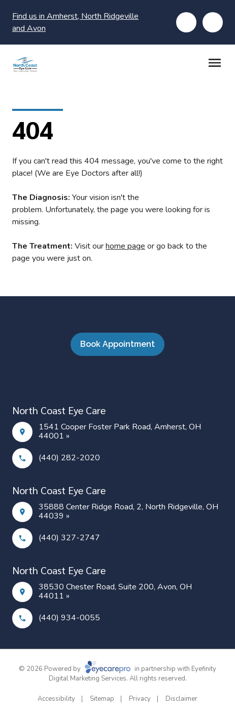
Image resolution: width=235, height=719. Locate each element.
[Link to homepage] (25, 64)
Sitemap (102, 698)
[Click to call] (186, 22)
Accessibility (56, 698)
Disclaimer (181, 698)
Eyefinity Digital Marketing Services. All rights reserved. (133, 674)
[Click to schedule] (213, 22)
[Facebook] (112, 380)
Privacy (140, 698)
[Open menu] (215, 63)
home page (125, 246)
